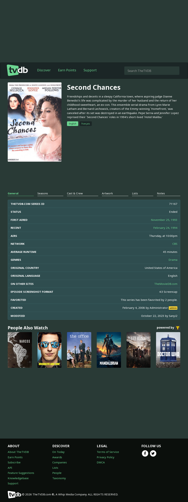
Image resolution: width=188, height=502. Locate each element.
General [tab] (13, 193)
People (57, 473)
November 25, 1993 (164, 220)
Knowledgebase (18, 478)
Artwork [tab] (107, 193)
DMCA (101, 462)
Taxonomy (59, 478)
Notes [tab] (161, 193)
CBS (174, 243)
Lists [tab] (135, 193)
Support (90, 70)
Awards (57, 457)
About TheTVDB (18, 452)
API (10, 467)
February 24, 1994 (165, 227)
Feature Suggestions (21, 473)
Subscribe (14, 462)
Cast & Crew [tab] (75, 193)
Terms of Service (108, 452)
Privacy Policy (105, 457)
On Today (58, 452)
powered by (168, 327)
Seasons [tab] (42, 193)
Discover (44, 70)
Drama (173, 259)
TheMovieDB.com (165, 284)
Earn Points (67, 70)
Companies (59, 462)
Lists (55, 467)
